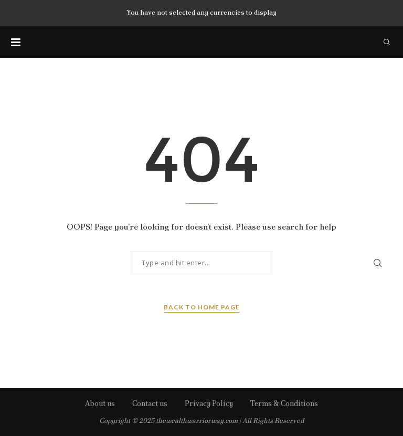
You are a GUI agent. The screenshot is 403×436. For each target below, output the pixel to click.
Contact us (149, 403)
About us (100, 403)
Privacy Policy (209, 403)
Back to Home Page (202, 307)
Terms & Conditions (284, 403)
